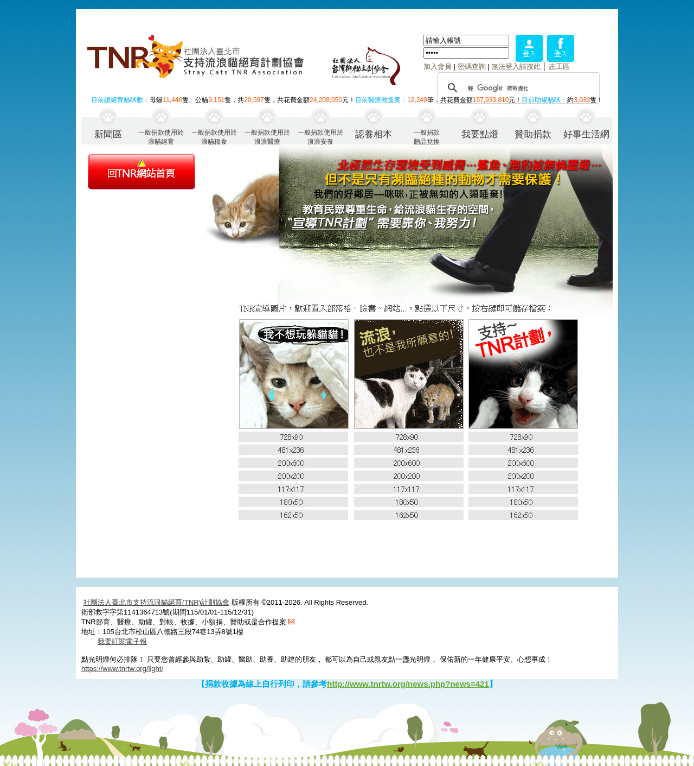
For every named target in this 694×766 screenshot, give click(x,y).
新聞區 (108, 134)
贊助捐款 (533, 134)
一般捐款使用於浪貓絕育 (161, 136)
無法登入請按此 (516, 66)
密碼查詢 (472, 66)
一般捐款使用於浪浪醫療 (267, 136)
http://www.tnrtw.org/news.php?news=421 (408, 683)
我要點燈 (479, 134)
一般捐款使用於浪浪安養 (320, 136)
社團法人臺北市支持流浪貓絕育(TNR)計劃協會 (156, 602)
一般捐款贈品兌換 (427, 136)
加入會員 (437, 66)
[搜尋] (517, 87)
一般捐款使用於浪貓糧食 (214, 136)
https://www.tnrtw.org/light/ (122, 668)
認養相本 (373, 134)
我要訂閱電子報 (122, 641)
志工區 (559, 66)
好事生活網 (586, 134)
